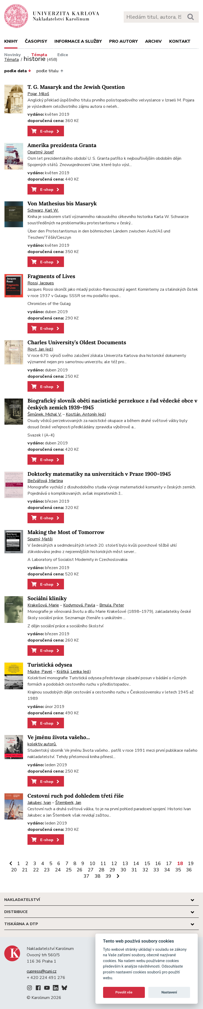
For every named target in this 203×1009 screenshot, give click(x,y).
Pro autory (123, 41)
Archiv (153, 41)
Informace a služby (78, 41)
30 (123, 870)
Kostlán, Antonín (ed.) (86, 414)
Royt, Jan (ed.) (40, 349)
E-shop (45, 131)
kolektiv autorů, (42, 744)
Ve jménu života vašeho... (58, 737)
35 (178, 870)
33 (156, 870)
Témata (39, 55)
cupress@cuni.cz (42, 971)
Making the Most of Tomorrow (65, 532)
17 (169, 863)
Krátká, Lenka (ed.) (74, 672)
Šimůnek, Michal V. (44, 414)
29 (112, 870)
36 (189, 870)
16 (158, 863)
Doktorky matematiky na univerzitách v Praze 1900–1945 (99, 474)
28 (101, 870)
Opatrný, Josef (40, 152)
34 (167, 870)
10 (92, 863)
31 (134, 870)
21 (25, 870)
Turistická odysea (49, 665)
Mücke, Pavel (39, 672)
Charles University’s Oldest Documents (76, 342)
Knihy (10, 41)
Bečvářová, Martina (45, 481)
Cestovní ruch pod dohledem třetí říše (75, 796)
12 (114, 863)
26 (79, 870)
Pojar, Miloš (38, 94)
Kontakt (180, 41)
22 (36, 870)
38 (97, 876)
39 (108, 876)
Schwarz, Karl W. (43, 210)
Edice (62, 55)
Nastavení (169, 992)
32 (145, 870)
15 (147, 863)
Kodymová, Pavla (79, 605)
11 (103, 863)
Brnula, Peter (111, 605)
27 (91, 870)
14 (136, 863)
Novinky (12, 55)
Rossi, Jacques (40, 283)
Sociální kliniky (47, 598)
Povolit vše (124, 992)
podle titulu (49, 71)
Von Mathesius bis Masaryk (62, 203)
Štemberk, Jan (68, 803)
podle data (17, 71)
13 (125, 863)
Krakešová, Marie (43, 605)
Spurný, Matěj (40, 539)
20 (14, 870)
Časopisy (36, 41)
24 (58, 870)
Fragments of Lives (51, 276)
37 (86, 876)
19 (191, 863)
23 (47, 870)
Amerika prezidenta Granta (61, 145)
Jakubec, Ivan (39, 803)
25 (69, 870)
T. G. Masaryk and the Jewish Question (76, 87)
